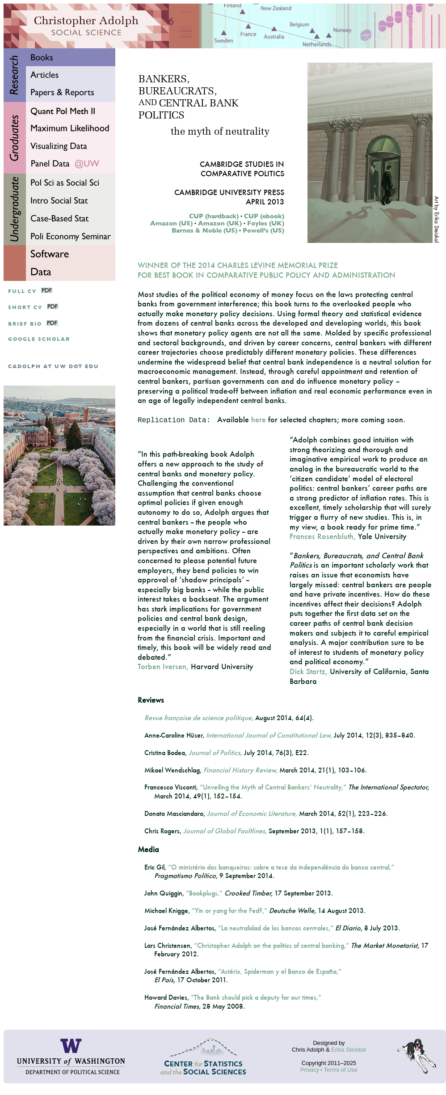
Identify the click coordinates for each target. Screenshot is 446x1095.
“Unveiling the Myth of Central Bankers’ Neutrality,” (273, 787)
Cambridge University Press (229, 192)
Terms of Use (340, 1069)
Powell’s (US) (263, 230)
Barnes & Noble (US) (204, 230)
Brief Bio (25, 324)
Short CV (25, 307)
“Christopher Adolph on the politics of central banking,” (271, 945)
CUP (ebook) (264, 216)
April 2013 (265, 201)
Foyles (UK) (265, 223)
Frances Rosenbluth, (323, 536)
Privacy (309, 1069)
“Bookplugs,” (204, 893)
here (258, 419)
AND (148, 103)
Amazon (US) (171, 223)
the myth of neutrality (220, 132)
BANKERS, (164, 80)
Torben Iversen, (163, 666)
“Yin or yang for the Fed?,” (229, 910)
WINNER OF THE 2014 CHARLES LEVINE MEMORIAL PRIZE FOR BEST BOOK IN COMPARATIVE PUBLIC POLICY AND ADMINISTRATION (267, 270)
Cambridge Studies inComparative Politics (242, 168)
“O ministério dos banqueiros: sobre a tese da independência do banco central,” (281, 867)
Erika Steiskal (348, 1049)
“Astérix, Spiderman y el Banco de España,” (279, 971)
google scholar (39, 339)
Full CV (22, 291)
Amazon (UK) (220, 223)
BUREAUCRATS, (178, 92)
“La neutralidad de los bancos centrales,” (275, 928)
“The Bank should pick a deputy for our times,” (256, 997)
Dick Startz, (309, 671)
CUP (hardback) (214, 216)
